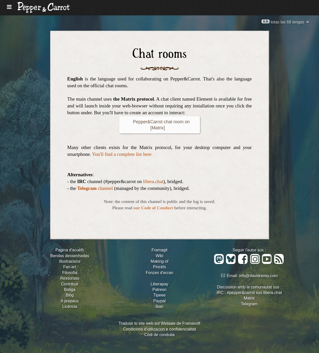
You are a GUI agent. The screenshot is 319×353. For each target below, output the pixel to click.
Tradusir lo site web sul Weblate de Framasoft (159, 323)
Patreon (159, 289)
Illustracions (69, 261)
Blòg (70, 295)
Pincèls (159, 267)
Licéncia (69, 306)
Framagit (159, 250)
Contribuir (69, 284)
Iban (159, 306)
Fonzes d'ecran (159, 273)
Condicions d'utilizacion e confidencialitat (159, 329)
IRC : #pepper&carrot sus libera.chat (249, 292)
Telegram (249, 304)
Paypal (159, 301)
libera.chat (153, 181)
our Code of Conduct (153, 207)
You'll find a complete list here (121, 154)
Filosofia (69, 273)
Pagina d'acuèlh (69, 250)
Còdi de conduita (159, 335)
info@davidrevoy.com (258, 276)
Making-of (159, 261)
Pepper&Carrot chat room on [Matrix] (159, 125)
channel (95, 188)
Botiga (69, 289)
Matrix (249, 298)
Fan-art (69, 267)
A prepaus (70, 301)
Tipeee (159, 295)
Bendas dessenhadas (69, 256)
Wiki (159, 256)
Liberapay (159, 284)
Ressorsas (69, 278)
